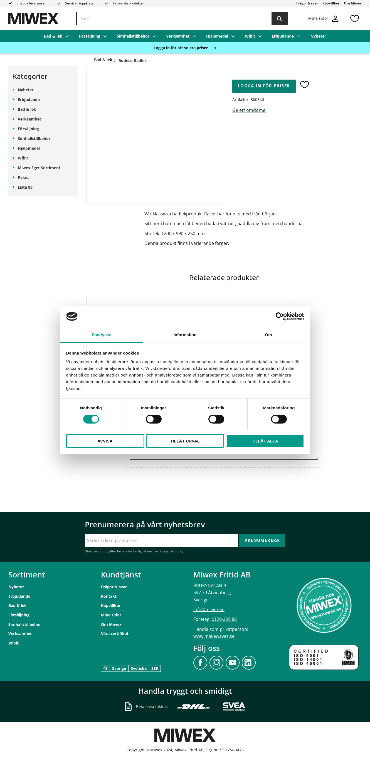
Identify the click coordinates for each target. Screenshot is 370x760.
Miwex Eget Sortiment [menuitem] (39, 167)
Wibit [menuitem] (250, 36)
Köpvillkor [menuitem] (330, 3)
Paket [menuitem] (23, 177)
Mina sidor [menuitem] (111, 615)
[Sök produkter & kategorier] (182, 18)
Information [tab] (185, 334)
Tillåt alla (265, 441)
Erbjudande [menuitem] (283, 36)
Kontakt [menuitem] (109, 596)
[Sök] (279, 18)
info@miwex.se (209, 609)
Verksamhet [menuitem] (177, 36)
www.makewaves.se (214, 636)
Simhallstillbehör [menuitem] (133, 36)
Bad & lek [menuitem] (53, 36)
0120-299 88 (224, 619)
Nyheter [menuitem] (318, 36)
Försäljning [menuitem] (89, 36)
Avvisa (105, 441)
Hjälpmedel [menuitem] (217, 36)
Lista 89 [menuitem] (25, 187)
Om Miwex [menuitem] (353, 3)
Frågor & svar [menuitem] (307, 3)
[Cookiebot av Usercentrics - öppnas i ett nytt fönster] (279, 316)
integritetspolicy (171, 551)
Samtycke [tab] (101, 334)
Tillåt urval (185, 441)
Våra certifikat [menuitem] (115, 633)
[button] (354, 18)
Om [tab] (268, 334)
